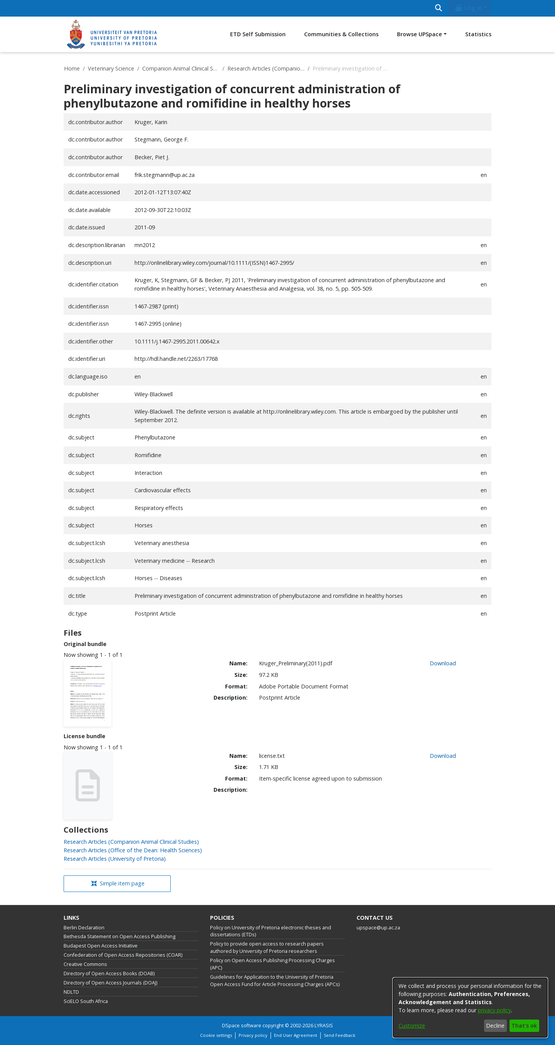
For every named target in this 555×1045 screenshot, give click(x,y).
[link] (131, 841)
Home (72, 68)
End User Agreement (295, 1035)
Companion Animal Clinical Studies (180, 68)
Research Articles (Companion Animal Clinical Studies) (265, 68)
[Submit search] (438, 8)
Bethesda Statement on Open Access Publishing (119, 936)
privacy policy (494, 1010)
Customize (412, 1025)
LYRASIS (323, 1025)
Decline (495, 1025)
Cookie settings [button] (216, 1035)
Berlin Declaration (84, 927)
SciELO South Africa (86, 1001)
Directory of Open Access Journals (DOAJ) (110, 982)
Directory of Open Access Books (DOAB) (109, 973)
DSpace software (241, 1025)
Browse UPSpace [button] (419, 34)
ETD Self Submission (258, 34)
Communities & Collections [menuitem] (341, 34)
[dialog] (470, 1007)
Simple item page (118, 883)
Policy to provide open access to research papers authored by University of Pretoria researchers (267, 947)
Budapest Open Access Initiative (101, 945)
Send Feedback (339, 1035)
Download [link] (443, 663)
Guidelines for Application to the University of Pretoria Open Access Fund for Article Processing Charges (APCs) (275, 981)
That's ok (524, 1025)
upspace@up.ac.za (378, 927)
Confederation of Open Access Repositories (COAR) (123, 955)
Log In (468, 8)
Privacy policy (253, 1035)
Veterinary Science (111, 68)
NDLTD (71, 992)
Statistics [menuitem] (478, 34)
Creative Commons (85, 964)
